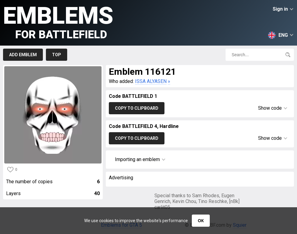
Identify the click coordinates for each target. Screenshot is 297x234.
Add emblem (23, 54)
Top (56, 54)
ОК (201, 220)
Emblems (58, 21)
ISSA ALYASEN (151, 81)
